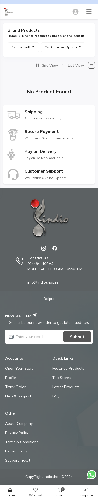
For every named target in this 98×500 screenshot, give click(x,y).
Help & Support (18, 396)
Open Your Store (19, 368)
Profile (10, 377)
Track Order (15, 386)
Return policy (16, 451)
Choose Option (64, 47)
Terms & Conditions (21, 442)
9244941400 (37, 263)
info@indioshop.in (42, 282)
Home (12, 36)
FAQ (55, 396)
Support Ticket (17, 460)
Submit (77, 336)
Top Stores (61, 377)
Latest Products (65, 386)
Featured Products (68, 368)
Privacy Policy (16, 432)
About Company (19, 423)
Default (24, 47)
